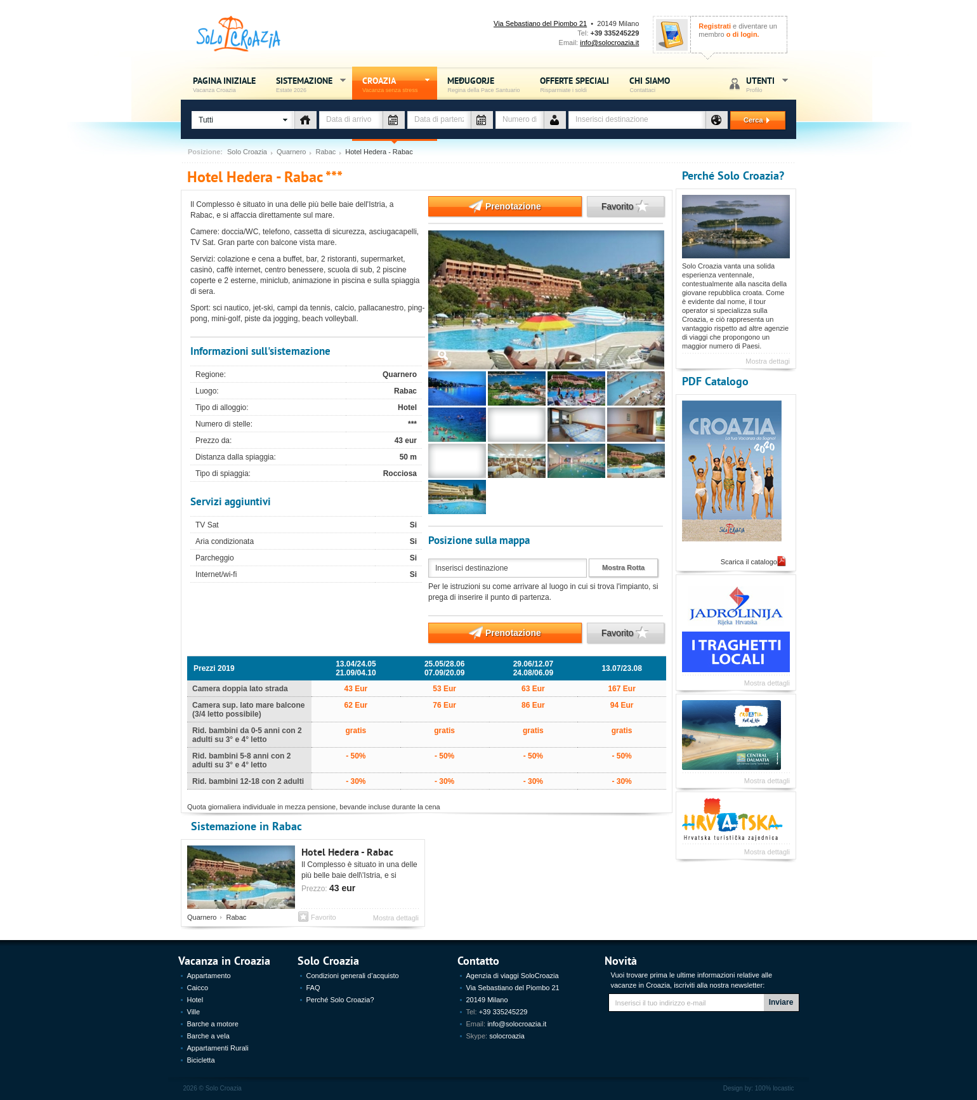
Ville (193, 1012)
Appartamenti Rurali (218, 1048)
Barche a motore (213, 1024)
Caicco (198, 987)
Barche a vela (208, 1036)
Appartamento (209, 975)
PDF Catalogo (715, 380)
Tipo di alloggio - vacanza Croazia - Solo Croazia (305, 120)
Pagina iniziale (224, 84)
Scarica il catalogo (749, 562)
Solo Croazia (247, 152)
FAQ (313, 987)
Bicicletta (201, 1060)
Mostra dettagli (396, 918)
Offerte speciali (574, 84)
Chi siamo (649, 84)
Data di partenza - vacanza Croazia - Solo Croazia (482, 120)
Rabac (325, 152)
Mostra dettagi (767, 361)
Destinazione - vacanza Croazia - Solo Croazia (716, 120)
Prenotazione (484, 206)
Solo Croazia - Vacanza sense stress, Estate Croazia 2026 (239, 34)
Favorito (618, 206)
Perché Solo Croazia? (733, 175)
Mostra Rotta (623, 567)
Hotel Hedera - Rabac (347, 851)
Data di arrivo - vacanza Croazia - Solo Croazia (394, 120)
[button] (243, 120)
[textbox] (636, 120)
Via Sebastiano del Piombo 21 (540, 23)
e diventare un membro (737, 30)
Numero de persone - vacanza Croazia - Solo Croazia (555, 120)
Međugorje (483, 84)
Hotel (195, 1000)
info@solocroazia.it (609, 42)
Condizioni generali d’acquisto (352, 975)
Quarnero (291, 152)
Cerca (751, 120)
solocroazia (507, 1036)
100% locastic (774, 1088)
